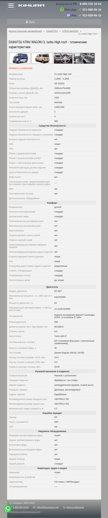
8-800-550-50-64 (90, 4)
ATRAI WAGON (70, 31)
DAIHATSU (52, 31)
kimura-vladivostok (75, 507)
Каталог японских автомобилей (25, 31)
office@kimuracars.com (48, 507)
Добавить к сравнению (21, 68)
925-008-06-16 (91, 10)
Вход (32, 21)
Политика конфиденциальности (25, 512)
